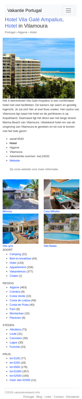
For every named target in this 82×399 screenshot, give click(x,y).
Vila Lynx (8, 245)
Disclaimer (72, 396)
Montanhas (17, 313)
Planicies (15, 317)
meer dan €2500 (20, 380)
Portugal (10, 32)
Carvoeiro (16, 338)
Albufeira (15, 329)
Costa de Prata (19, 304)
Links (48, 396)
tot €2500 (15, 375)
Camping (15, 254)
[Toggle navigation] (68, 10)
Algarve (22, 32)
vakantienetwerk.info (27, 392)
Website (15, 160)
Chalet (14, 275)
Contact (59, 396)
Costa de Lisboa (20, 300)
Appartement (18, 267)
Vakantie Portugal (24, 10)
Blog (39, 396)
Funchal (15, 346)
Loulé (13, 333)
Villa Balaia (50, 245)
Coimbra (15, 291)
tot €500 (15, 367)
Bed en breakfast (20, 258)
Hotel (33, 32)
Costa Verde (17, 296)
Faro (13, 309)
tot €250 (15, 362)
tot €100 (15, 358)
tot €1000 (15, 371)
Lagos (13, 342)
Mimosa (7, 211)
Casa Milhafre (52, 211)
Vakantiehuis (18, 271)
